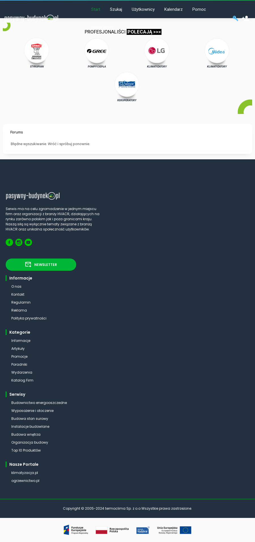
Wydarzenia (21, 372)
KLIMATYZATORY (157, 52)
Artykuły (18, 348)
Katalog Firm (22, 380)
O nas (16, 286)
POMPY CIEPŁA (97, 52)
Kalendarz (173, 9)
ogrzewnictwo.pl (25, 480)
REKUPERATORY (127, 86)
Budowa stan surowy (29, 418)
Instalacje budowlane (30, 426)
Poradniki (19, 364)
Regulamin (21, 302)
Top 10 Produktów (26, 450)
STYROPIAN (37, 52)
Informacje (20, 340)
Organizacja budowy (29, 442)
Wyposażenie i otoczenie (32, 410)
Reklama (19, 310)
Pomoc (199, 9)
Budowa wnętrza (26, 434)
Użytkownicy (143, 9)
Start (95, 9)
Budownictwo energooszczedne (39, 402)
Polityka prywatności (28, 318)
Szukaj (116, 9)
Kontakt (17, 294)
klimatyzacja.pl (24, 472)
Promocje (19, 356)
